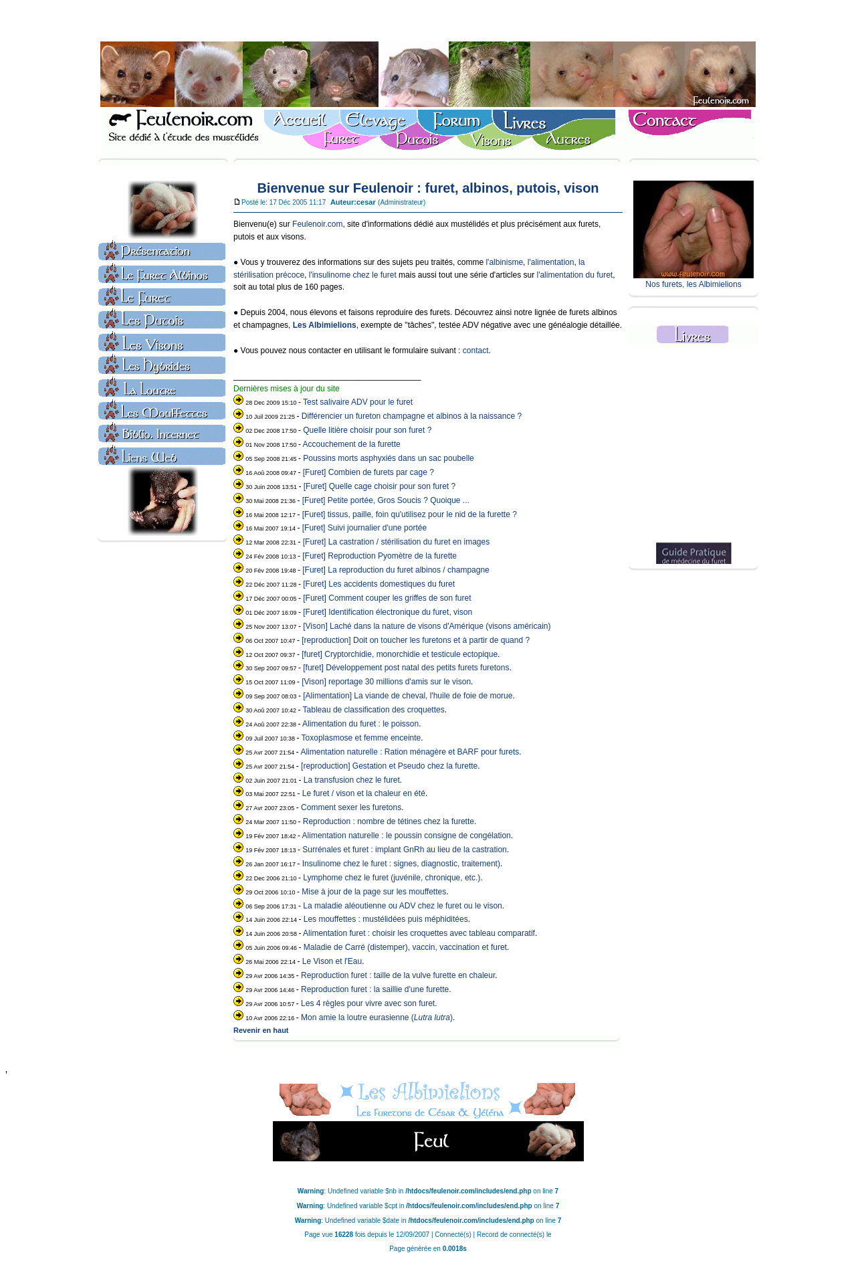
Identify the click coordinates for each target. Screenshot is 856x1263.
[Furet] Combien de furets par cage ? (368, 472)
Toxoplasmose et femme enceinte (361, 738)
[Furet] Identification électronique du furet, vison (387, 612)
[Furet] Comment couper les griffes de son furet (387, 598)
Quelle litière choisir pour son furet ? (367, 430)
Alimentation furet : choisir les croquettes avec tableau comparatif (419, 933)
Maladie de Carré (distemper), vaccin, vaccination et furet (405, 947)
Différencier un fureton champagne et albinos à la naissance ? (412, 416)
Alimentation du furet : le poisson (360, 723)
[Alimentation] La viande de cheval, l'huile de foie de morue (407, 695)
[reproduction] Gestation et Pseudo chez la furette (389, 766)
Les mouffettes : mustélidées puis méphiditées (386, 919)
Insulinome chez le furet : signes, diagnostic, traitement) (401, 863)
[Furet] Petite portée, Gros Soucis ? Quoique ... (385, 500)
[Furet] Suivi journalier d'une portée (364, 527)
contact (476, 350)
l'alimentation (551, 262)
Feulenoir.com (317, 224)
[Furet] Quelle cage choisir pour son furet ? (379, 486)
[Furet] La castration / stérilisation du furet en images (396, 542)
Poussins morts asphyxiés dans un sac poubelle (388, 458)
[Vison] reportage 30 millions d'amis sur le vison (386, 681)
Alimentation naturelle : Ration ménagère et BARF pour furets (409, 752)
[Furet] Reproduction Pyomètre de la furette (379, 556)
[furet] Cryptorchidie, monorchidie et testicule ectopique (400, 654)
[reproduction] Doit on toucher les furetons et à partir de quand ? (416, 640)
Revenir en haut (261, 1030)
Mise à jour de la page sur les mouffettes (374, 891)
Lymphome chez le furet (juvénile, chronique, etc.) (391, 877)
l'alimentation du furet (574, 275)
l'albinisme (504, 262)
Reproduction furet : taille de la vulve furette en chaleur (398, 975)
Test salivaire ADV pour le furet (358, 402)
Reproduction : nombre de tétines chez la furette (388, 821)
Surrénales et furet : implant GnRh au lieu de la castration (404, 849)
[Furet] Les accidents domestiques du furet (379, 584)
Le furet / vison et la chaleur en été (363, 793)
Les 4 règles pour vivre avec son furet (368, 1003)
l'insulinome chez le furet (353, 275)
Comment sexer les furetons (351, 807)
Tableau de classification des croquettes (374, 709)
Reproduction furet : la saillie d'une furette (375, 989)
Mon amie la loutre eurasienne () (377, 1017)
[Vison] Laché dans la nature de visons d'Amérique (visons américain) (426, 626)
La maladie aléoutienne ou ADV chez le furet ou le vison (402, 905)
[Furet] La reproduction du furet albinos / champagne (396, 570)
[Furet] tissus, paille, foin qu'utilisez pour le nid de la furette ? (409, 514)
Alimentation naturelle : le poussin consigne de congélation (406, 835)
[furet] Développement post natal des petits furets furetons (406, 667)
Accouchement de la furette (352, 444)
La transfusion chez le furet (352, 780)
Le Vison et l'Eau (332, 961)
